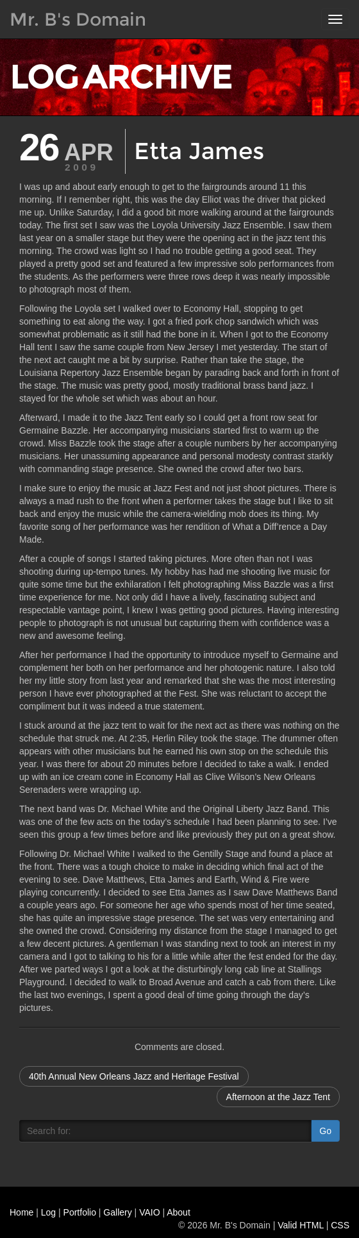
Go (325, 1131)
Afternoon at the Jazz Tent (278, 1097)
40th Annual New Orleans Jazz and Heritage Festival (134, 1076)
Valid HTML (301, 1225)
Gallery (117, 1212)
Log (48, 1212)
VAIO (149, 1212)
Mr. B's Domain (78, 19)
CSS (340, 1225)
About (178, 1212)
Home (21, 1212)
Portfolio (79, 1212)
